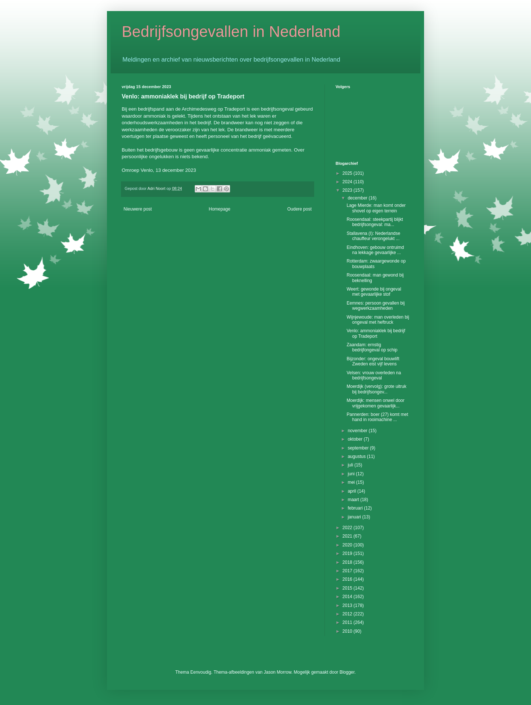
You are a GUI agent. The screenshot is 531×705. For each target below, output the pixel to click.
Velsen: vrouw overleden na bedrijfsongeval (374, 375)
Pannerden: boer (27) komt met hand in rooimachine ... (377, 417)
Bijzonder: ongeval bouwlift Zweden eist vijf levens (373, 361)
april (352, 491)
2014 (348, 596)
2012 (348, 614)
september (359, 448)
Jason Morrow (277, 672)
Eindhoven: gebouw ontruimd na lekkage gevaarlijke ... (375, 250)
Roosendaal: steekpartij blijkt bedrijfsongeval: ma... (375, 222)
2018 (348, 562)
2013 (348, 605)
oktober (356, 439)
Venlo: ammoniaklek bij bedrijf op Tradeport (376, 333)
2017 (348, 570)
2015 (348, 588)
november (358, 430)
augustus (357, 456)
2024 (348, 181)
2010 (348, 631)
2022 (348, 527)
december (358, 198)
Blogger (347, 672)
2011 (348, 622)
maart (354, 499)
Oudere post (299, 209)
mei (352, 482)
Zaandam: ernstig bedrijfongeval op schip (372, 347)
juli (351, 465)
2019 (348, 553)
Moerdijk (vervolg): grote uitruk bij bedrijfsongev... (376, 389)
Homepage (219, 209)
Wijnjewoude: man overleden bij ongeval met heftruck (378, 320)
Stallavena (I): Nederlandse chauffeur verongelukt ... (373, 236)
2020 (348, 545)
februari (356, 508)
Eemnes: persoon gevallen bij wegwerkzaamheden (376, 306)
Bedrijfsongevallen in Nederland (231, 31)
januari (355, 517)
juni (352, 473)
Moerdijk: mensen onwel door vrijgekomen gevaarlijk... (376, 403)
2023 (348, 190)
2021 (348, 536)
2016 (348, 579)
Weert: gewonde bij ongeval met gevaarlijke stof (374, 291)
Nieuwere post (138, 209)
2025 (348, 173)
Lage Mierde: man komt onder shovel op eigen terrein (376, 208)
